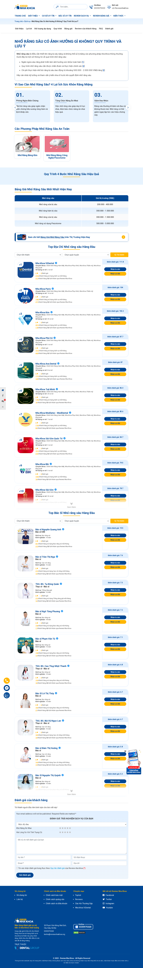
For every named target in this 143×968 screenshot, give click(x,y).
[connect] (117, 7)
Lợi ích (29, 28)
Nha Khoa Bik (42, 464)
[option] (32, 106)
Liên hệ (19, 899)
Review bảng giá (101, 16)
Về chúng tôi (21, 895)
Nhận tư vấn (115, 269)
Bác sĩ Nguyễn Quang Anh (48, 529)
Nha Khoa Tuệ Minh (45, 389)
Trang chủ (20, 16)
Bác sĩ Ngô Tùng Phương (47, 611)
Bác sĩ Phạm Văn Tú (45, 638)
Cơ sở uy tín (48, 16)
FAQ (101, 28)
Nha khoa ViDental (44, 263)
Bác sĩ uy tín (65, 16)
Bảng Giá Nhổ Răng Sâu (53, 237)
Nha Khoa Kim (42, 312)
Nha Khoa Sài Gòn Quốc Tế (48, 438)
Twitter (107, 899)
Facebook (108, 895)
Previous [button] (15, 107)
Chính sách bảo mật (54, 895)
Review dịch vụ (81, 16)
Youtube (108, 907)
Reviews (79, 899)
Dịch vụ (27, 21)
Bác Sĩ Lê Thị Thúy (44, 693)
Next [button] (128, 107)
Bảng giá (68, 28)
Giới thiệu (33, 16)
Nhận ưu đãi (115, 274)
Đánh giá (109, 28)
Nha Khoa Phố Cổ (44, 338)
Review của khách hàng (85, 28)
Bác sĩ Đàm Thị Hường (46, 748)
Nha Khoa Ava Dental (45, 363)
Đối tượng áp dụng (42, 28)
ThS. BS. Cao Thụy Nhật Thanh (50, 666)
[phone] (97, 7)
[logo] (25, 6)
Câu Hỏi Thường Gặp (84, 903)
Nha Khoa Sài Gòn (44, 490)
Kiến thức (118, 16)
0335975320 (83, 927)
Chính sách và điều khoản (56, 903)
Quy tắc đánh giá (57, 868)
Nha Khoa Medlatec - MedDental (51, 413)
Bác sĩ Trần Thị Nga (45, 557)
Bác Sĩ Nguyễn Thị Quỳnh (48, 775)
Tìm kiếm (119, 255)
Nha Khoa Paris (43, 289)
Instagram (108, 903)
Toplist (78, 895)
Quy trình (58, 28)
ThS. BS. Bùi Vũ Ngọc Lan (48, 720)
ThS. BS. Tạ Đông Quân (47, 584)
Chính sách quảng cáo (55, 899)
